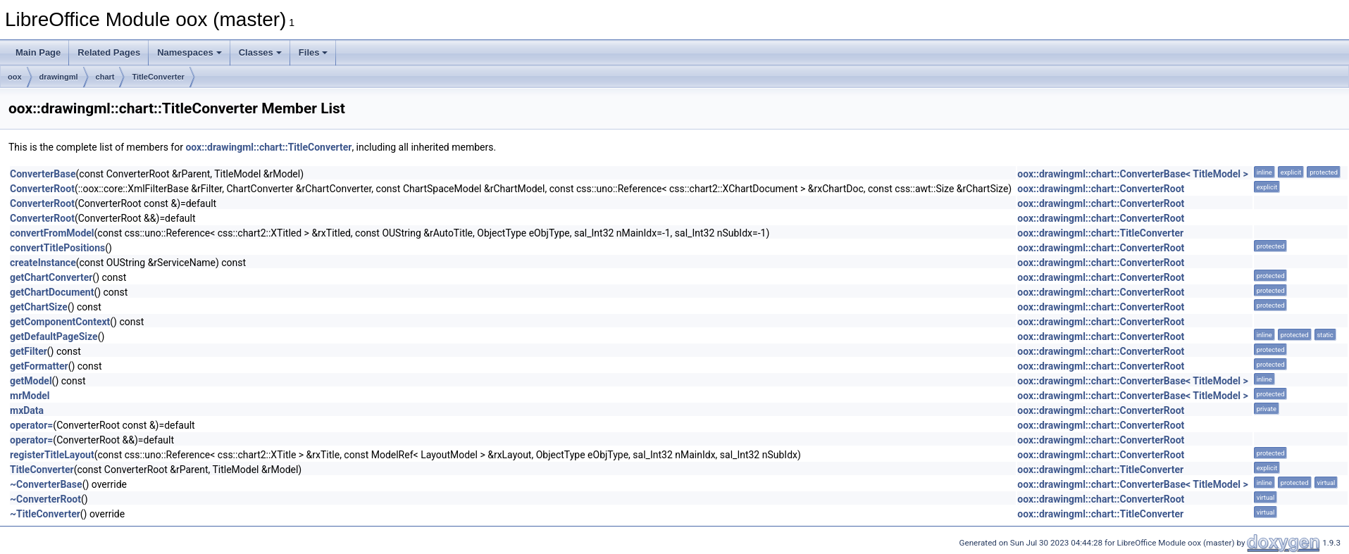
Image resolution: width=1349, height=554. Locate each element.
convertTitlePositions (57, 247)
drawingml (58, 77)
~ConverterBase (46, 484)
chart (105, 77)
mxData (27, 410)
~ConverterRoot (45, 499)
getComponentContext (60, 321)
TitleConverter (158, 77)
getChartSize (39, 307)
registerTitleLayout (52, 454)
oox (15, 77)
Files (313, 52)
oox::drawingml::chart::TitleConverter (268, 147)
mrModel (30, 395)
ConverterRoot (42, 188)
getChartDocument (52, 292)
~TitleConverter (45, 514)
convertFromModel (52, 233)
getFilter (28, 351)
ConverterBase (43, 174)
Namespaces (189, 52)
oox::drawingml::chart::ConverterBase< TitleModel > (1132, 174)
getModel (31, 380)
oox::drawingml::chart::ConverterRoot (1100, 188)
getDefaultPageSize (54, 336)
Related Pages (108, 52)
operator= (31, 425)
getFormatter (39, 366)
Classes (260, 52)
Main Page (38, 52)
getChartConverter (51, 277)
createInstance (43, 262)
